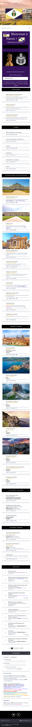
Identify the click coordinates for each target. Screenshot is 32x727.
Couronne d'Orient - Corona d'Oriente (16, 490)
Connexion (6, 657)
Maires (15, 694)
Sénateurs (14, 691)
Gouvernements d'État (22, 692)
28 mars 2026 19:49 (12, 596)
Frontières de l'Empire (16, 89)
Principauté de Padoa (11, 477)
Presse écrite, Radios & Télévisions (15, 139)
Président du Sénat (8, 691)
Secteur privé (7, 696)
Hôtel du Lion (9, 223)
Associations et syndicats (12, 159)
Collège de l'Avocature (11, 272)
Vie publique (16, 127)
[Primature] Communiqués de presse (18, 577)
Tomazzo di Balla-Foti (22, 595)
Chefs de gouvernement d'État (10, 692)
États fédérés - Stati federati (16, 326)
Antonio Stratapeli (21, 603)
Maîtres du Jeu (11, 684)
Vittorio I (19, 587)
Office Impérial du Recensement (14, 94)
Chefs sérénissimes (22, 694)
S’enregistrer (13, 657)
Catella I (14, 350)
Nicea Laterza (12, 571)
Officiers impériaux (18, 688)
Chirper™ (8, 146)
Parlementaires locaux (9, 694)
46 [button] (20, 648)
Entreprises (9, 153)
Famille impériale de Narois (10, 686)
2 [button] (13, 648)
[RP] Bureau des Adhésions (15, 602)
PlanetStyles (16, 724)
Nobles (11, 690)
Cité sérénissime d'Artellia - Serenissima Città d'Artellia (16, 175)
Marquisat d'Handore (11, 456)
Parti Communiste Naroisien (13, 532)
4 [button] (16, 648)
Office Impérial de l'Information (14, 132)
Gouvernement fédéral (16, 687)
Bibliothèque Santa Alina (12, 293)
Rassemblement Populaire (12, 543)
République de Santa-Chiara (13, 505)
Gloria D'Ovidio (20, 578)
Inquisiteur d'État (17, 690)
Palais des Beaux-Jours (12, 197)
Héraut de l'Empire (10, 104)
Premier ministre (20, 686)
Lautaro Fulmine (16, 498)
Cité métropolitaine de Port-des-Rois (15, 467)
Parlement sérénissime (12, 261)
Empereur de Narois (19, 684)
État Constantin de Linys (12, 495)
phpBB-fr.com (8, 725)
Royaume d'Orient (10, 348)
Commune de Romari (11, 515)
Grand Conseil (7, 690)
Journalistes (25, 695)
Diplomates (19, 695)
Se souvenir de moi (11, 668)
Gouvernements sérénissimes (10, 695)
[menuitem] (4, 2)
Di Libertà (10, 631)
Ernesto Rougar (18, 497)
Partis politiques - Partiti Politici (16, 527)
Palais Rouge (9, 283)
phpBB (7, 724)
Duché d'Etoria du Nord (12, 401)
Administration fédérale (12, 115)
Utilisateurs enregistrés (15, 696)
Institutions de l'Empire (12, 314)
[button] (10, 648)
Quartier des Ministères (12, 250)
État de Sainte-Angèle (11, 375)
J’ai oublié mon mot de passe (10, 667)
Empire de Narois (21, 626)
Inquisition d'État (10, 303)
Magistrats (25, 688)
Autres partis (9, 554)
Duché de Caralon (10, 428)
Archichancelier (7, 687)
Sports (7, 166)
